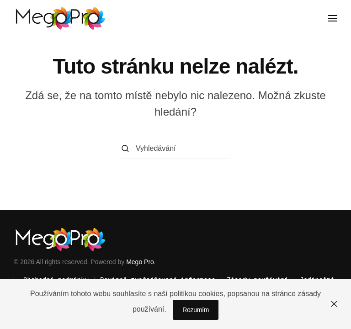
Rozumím (195, 309)
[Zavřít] (334, 304)
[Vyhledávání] (175, 148)
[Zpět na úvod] (59, 18)
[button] (332, 18)
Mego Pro (140, 261)
